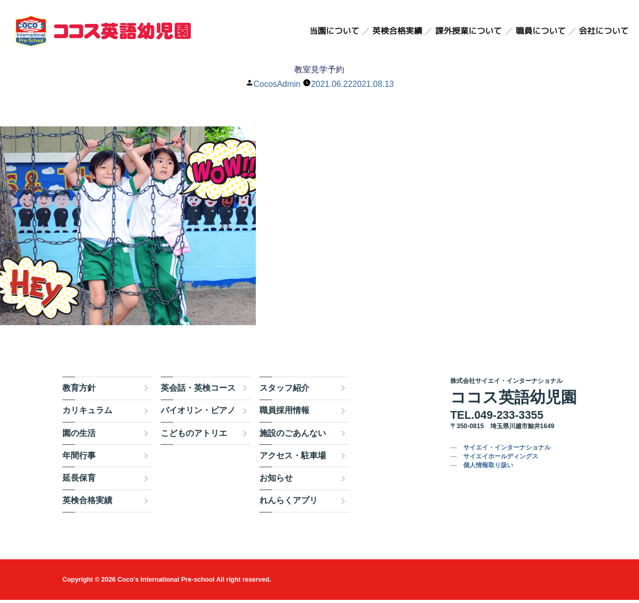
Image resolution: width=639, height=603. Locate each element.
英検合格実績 (397, 31)
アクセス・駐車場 (292, 458)
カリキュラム (87, 413)
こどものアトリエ (194, 435)
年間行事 (79, 458)
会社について (604, 31)
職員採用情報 (284, 413)
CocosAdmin (277, 84)
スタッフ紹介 (284, 391)
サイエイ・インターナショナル (507, 450)
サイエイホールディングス (500, 459)
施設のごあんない (292, 435)
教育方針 (79, 391)
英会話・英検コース (198, 391)
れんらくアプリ (288, 503)
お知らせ (276, 481)
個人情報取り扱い (488, 468)
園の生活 (79, 435)
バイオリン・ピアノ (198, 413)
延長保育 (79, 481)
